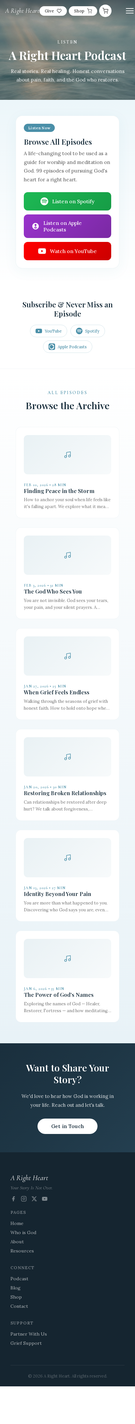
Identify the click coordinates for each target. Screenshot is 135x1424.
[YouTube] (45, 1199)
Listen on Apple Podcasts (57, 226)
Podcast (19, 1279)
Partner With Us (28, 1334)
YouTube (49, 331)
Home (16, 1223)
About (17, 1242)
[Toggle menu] (130, 11)
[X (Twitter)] (34, 1199)
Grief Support (26, 1343)
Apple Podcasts (68, 346)
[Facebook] (13, 1199)
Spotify (87, 331)
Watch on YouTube (67, 251)
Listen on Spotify (67, 201)
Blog (15, 1288)
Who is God (23, 1232)
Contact (19, 1306)
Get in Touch (67, 1126)
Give (53, 11)
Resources (22, 1251)
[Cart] (105, 11)
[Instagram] (24, 1199)
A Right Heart (22, 11)
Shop (83, 11)
